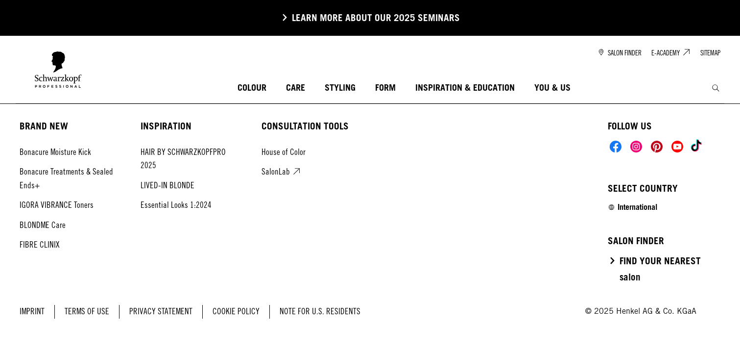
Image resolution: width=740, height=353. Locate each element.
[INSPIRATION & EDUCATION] (465, 88)
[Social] (615, 146)
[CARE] (295, 88)
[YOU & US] (552, 88)
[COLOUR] (252, 88)
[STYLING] (340, 88)
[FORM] (385, 88)
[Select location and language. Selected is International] (632, 207)
